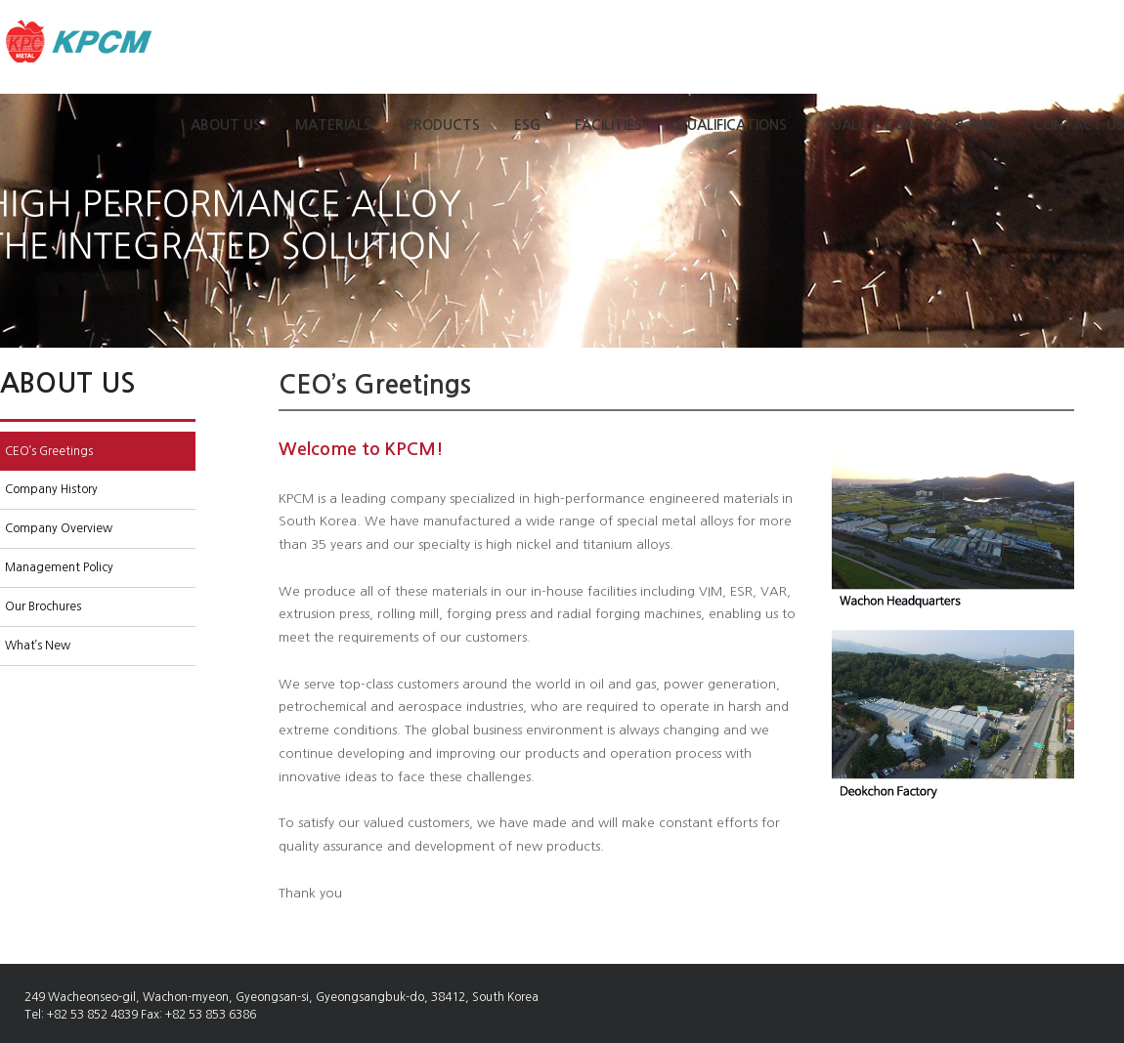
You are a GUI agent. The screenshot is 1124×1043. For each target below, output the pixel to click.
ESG (527, 125)
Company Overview (58, 528)
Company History (51, 489)
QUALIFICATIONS (731, 125)
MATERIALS (333, 125)
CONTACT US (1078, 125)
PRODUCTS (443, 125)
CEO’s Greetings (49, 451)
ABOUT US (226, 125)
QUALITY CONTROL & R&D (910, 125)
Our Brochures (43, 606)
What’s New (37, 645)
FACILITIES (608, 125)
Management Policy (59, 567)
